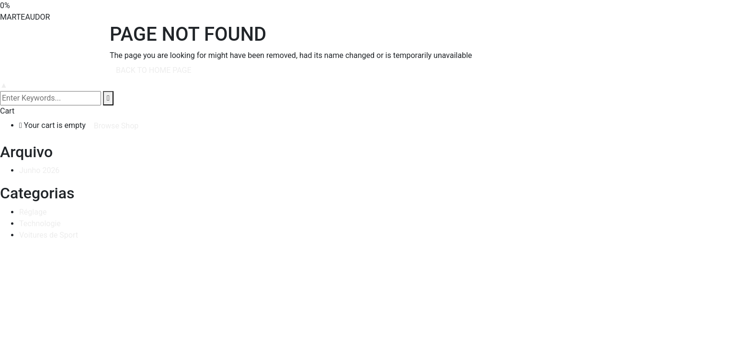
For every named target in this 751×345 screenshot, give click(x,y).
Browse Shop (116, 125)
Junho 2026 (39, 170)
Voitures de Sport (48, 235)
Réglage (32, 212)
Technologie (40, 223)
